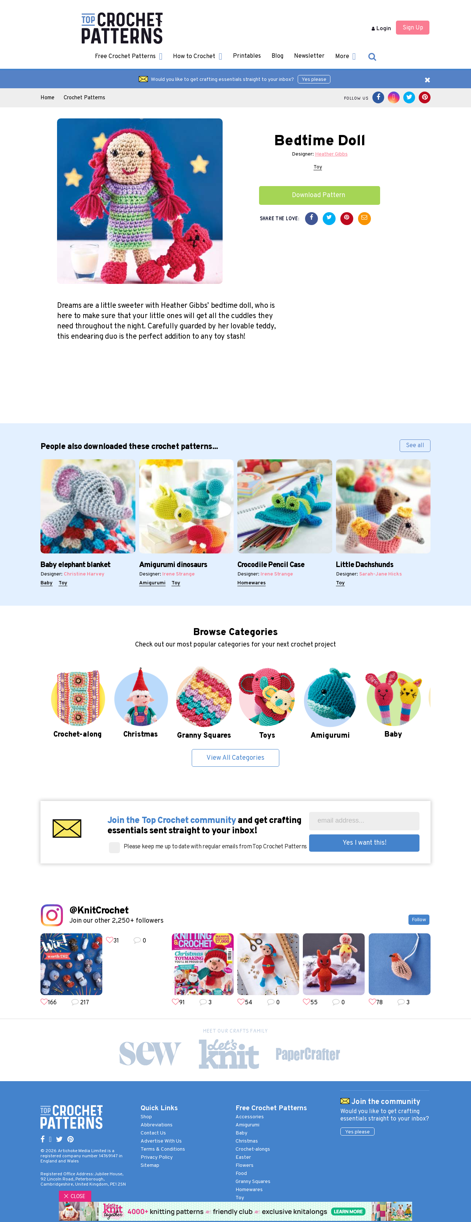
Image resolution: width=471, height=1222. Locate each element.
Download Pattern (318, 195)
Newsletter (309, 56)
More (345, 56)
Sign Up (413, 28)
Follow (419, 920)
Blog (277, 56)
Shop (146, 1117)
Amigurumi (152, 583)
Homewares (251, 583)
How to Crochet (197, 56)
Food (241, 1174)
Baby (46, 583)
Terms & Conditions (163, 1149)
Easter (243, 1157)
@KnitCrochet (98, 911)
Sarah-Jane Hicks (380, 574)
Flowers (245, 1165)
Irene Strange (178, 574)
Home (47, 98)
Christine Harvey (84, 574)
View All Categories (235, 758)
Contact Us (153, 1133)
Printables (247, 56)
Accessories (250, 1117)
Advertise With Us (161, 1141)
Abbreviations (157, 1125)
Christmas (247, 1141)
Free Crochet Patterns (128, 56)
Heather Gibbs (331, 154)
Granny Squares (253, 1182)
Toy (318, 167)
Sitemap (150, 1165)
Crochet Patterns (84, 98)
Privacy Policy (157, 1157)
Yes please (314, 79)
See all (415, 445)
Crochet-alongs (253, 1149)
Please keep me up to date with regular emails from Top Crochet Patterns (215, 847)
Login (381, 28)
